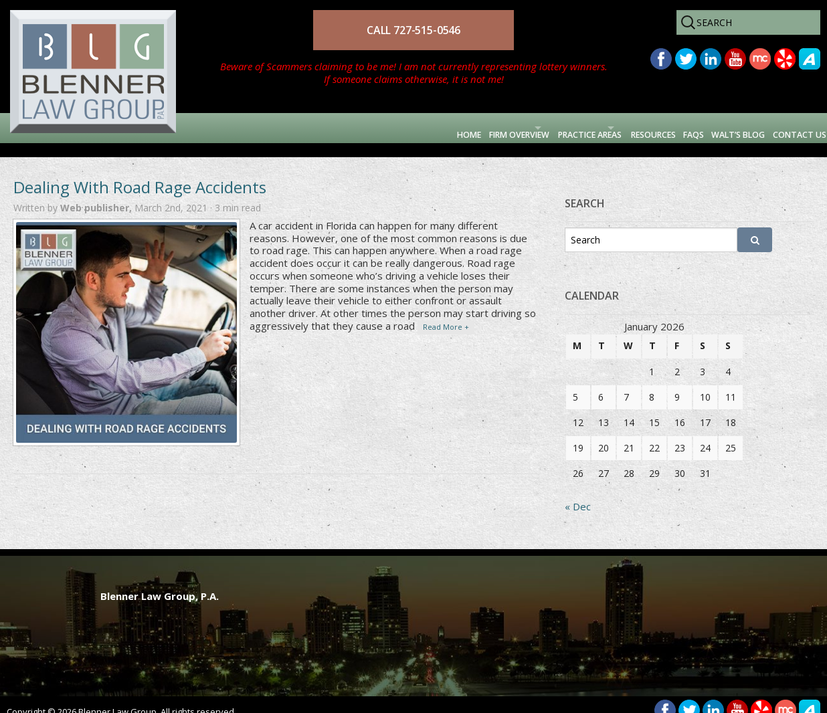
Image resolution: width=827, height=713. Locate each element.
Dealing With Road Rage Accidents (139, 173)
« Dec (578, 492)
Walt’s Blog (699, 127)
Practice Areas (470, 127)
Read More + (446, 313)
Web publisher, (97, 193)
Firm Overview (357, 127)
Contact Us (785, 127)
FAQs (634, 127)
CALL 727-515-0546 (413, 30)
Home (285, 127)
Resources (574, 127)
